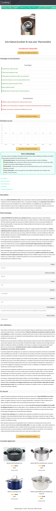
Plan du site (30, 508)
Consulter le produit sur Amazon (28, 53)
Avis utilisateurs (5, 184)
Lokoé (40, 508)
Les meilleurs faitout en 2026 (22, 8)
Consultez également (7, 189)
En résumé (4, 186)
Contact (25, 508)
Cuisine (8, 8)
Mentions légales (18, 508)
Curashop (3, 8)
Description (4, 178)
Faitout (13, 8)
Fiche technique (5, 181)
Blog (54, 7)
